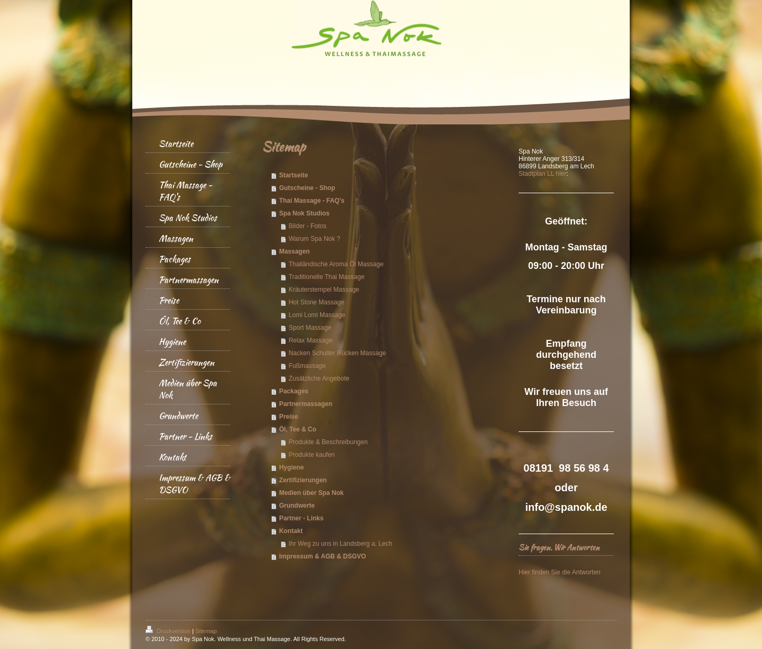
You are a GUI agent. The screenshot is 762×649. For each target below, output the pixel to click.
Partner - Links (301, 518)
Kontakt (291, 531)
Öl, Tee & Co (297, 429)
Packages (293, 391)
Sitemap (205, 631)
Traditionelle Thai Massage (326, 277)
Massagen (294, 251)
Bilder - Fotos (307, 226)
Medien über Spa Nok (311, 493)
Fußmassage (306, 365)
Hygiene (291, 467)
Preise (288, 416)
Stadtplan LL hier (542, 173)
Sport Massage (309, 327)
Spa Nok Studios (304, 213)
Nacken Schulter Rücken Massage (337, 353)
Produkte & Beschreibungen (327, 442)
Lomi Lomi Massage (316, 315)
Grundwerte (296, 505)
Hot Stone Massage (316, 302)
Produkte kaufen (311, 454)
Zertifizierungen (302, 480)
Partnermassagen (305, 404)
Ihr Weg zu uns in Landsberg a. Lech (340, 543)
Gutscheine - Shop (307, 188)
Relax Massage (310, 340)
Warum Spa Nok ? (314, 238)
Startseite (293, 175)
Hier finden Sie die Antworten (560, 572)
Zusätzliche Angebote (318, 378)
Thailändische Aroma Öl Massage (335, 264)
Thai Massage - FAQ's (311, 200)
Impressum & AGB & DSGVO (322, 556)
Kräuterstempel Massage (323, 289)
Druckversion (169, 631)
